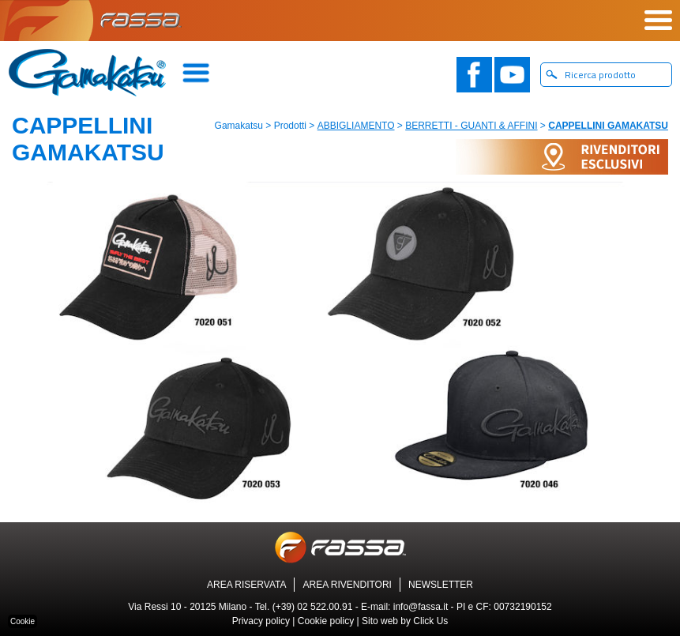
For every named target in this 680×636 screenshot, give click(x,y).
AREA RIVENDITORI (346, 584)
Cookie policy (326, 621)
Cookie (22, 621)
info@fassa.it (421, 606)
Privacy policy (261, 621)
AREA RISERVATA (246, 584)
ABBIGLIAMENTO (356, 125)
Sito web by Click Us (405, 621)
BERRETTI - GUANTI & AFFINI (471, 125)
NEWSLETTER (440, 584)
